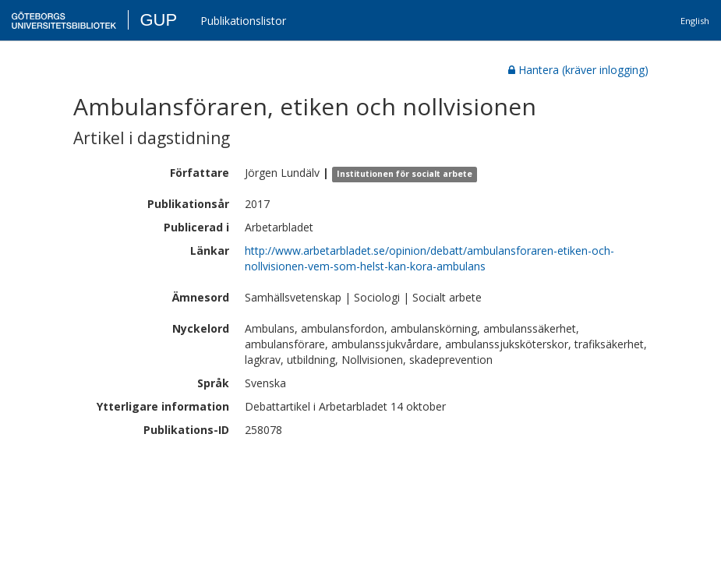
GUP (158, 20)
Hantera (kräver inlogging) (578, 69)
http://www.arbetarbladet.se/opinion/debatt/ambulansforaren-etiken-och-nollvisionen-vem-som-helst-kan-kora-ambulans (429, 258)
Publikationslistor (243, 20)
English (694, 20)
